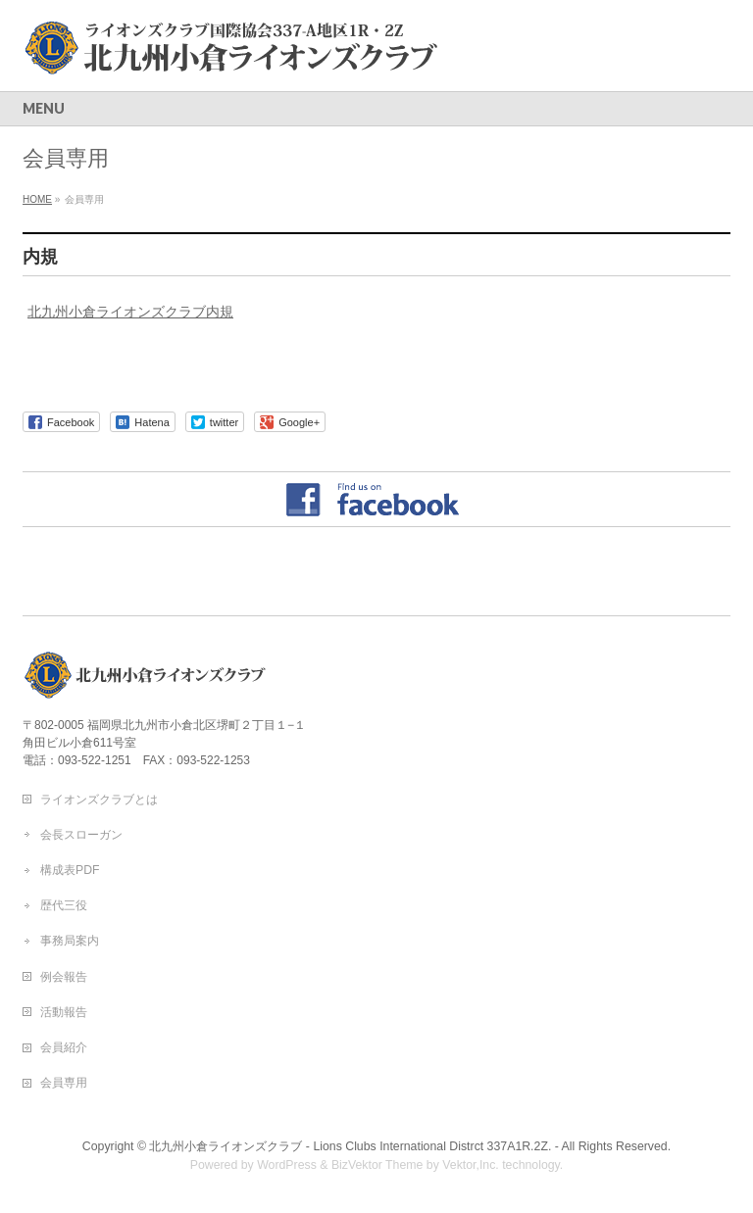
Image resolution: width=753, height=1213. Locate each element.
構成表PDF (70, 870)
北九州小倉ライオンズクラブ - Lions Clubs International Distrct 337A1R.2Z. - (353, 1146)
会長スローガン (81, 835)
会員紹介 (63, 1047)
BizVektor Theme (377, 1165)
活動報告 (63, 1012)
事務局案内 (69, 940)
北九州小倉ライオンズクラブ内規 (130, 311)
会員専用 (63, 1083)
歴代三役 (63, 905)
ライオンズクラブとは (99, 799)
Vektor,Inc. (470, 1165)
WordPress (287, 1165)
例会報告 (63, 977)
